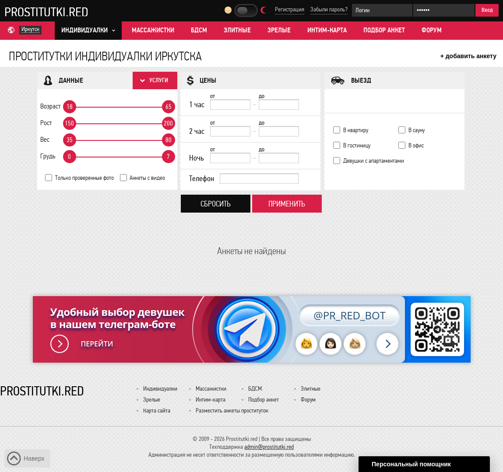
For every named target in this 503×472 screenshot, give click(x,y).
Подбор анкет (384, 30)
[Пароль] (444, 10)
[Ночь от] (230, 158)
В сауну (416, 130)
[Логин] (382, 10)
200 (168, 123)
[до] (279, 104)
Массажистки (153, 30)
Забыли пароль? (329, 9)
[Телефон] (259, 178)
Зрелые (279, 30)
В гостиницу (356, 145)
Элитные (237, 30)
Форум (432, 30)
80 (168, 140)
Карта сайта (156, 410)
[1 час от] (230, 104)
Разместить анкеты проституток (232, 410)
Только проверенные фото (84, 178)
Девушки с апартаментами (373, 160)
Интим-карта (327, 30)
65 (168, 107)
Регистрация (289, 9)
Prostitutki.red (46, 12)
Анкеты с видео (147, 178)
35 (70, 140)
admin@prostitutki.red (269, 447)
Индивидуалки (160, 388)
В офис (416, 145)
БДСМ (199, 30)
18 (70, 107)
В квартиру (355, 130)
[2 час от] (230, 131)
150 (69, 123)
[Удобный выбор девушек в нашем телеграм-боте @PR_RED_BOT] (252, 329)
